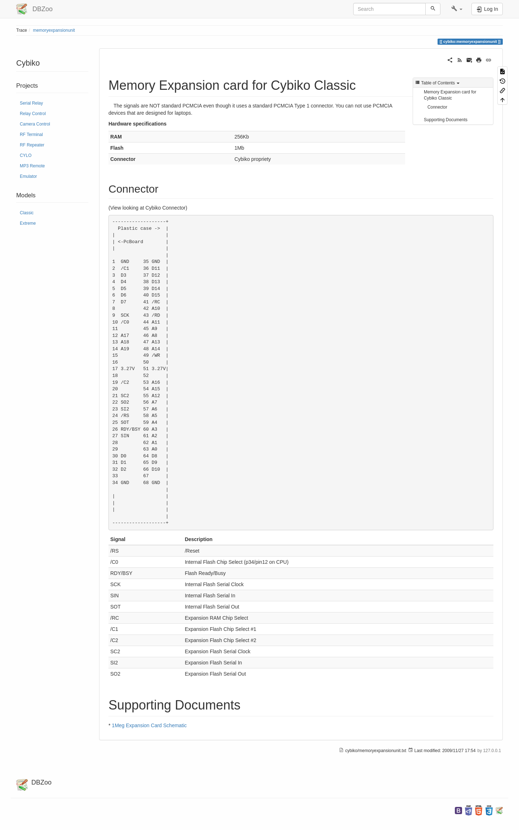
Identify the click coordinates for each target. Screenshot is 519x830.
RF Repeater (32, 145)
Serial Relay (31, 103)
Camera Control (35, 124)
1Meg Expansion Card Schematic (149, 725)
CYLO (25, 155)
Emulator (28, 176)
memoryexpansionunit (54, 30)
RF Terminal (31, 134)
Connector (437, 107)
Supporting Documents (445, 119)
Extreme (28, 223)
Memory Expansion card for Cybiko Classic (450, 95)
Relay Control (33, 113)
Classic (27, 212)
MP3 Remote (32, 165)
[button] (457, 9)
